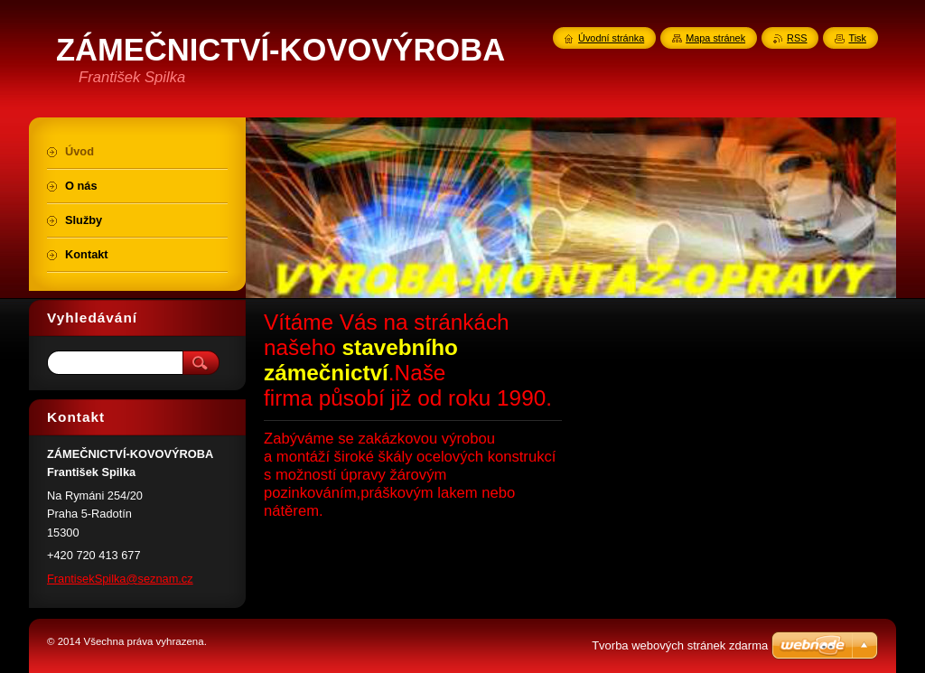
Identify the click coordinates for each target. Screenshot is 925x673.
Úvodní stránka (611, 38)
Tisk (857, 38)
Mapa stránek (715, 38)
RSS (797, 38)
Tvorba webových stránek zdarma (680, 645)
